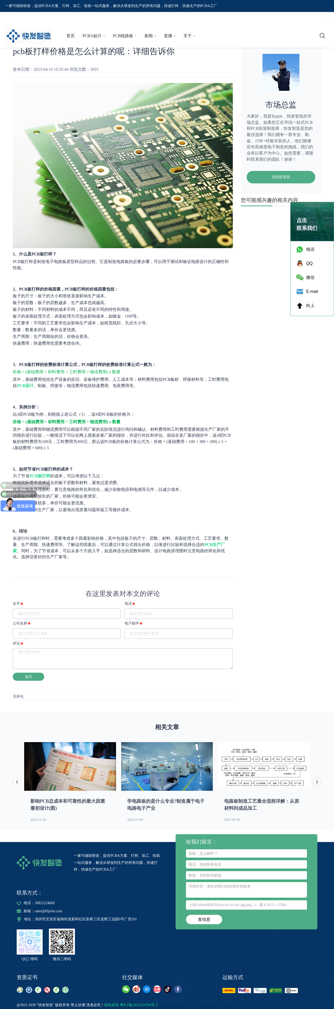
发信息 (204, 919)
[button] (316, 782)
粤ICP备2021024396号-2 (139, 1005)
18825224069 (201, 18)
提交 (28, 677)
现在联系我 (281, 177)
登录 (284, 18)
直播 (170, 36)
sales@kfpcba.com (251, 18)
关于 (189, 36)
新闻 (150, 36)
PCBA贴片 (93, 36)
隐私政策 (111, 1005)
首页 (70, 36)
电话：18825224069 (36, 903)
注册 (300, 18)
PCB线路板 (125, 36)
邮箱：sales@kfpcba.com (39, 911)
